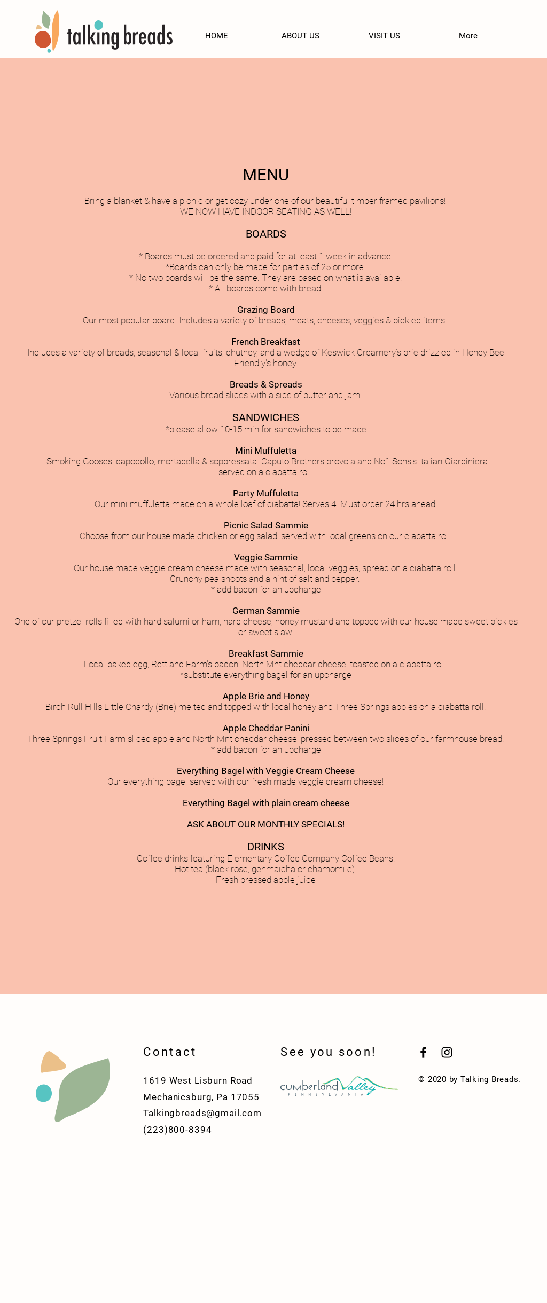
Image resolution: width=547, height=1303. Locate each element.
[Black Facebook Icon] (423, 1052)
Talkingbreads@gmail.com (202, 1113)
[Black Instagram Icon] (447, 1052)
